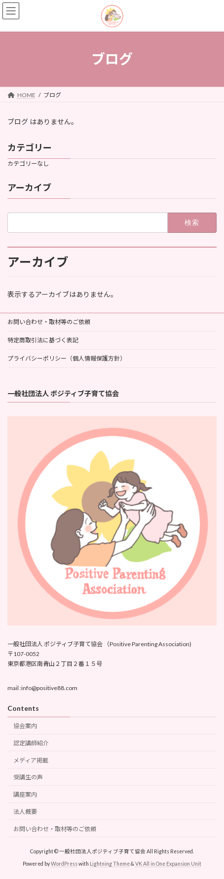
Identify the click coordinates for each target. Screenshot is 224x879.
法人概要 (25, 811)
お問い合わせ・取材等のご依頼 (48, 322)
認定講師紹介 (31, 743)
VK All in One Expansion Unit (168, 864)
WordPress (64, 864)
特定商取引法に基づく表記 (42, 340)
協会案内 (25, 726)
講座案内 (25, 794)
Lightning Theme (110, 864)
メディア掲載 (30, 760)
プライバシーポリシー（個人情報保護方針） (66, 358)
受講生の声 (28, 777)
